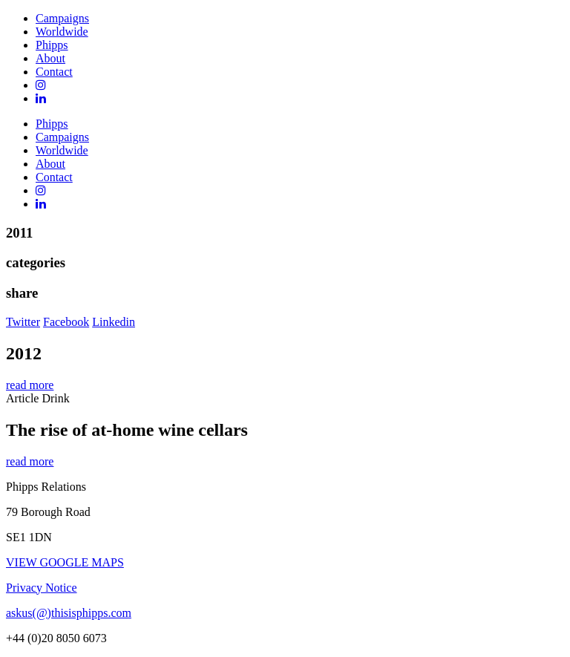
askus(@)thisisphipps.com (68, 613)
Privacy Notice (41, 587)
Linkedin (113, 322)
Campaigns (62, 18)
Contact (54, 71)
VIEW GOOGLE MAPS (65, 562)
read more (29, 385)
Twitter (23, 322)
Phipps (52, 45)
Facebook (66, 322)
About (50, 58)
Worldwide (62, 31)
